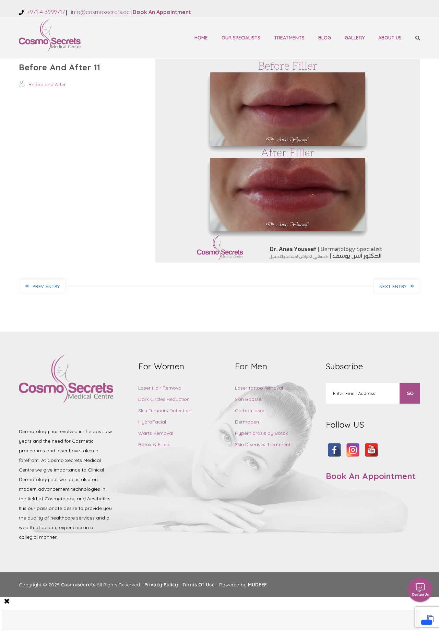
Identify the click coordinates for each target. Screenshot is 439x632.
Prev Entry (42, 286)
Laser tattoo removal (259, 388)
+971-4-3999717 (45, 12)
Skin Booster (249, 399)
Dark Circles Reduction (164, 399)
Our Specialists (241, 38)
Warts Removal (155, 433)
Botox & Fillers (154, 444)
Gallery (355, 38)
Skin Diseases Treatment (262, 444)
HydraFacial (152, 422)
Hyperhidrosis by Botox (261, 433)
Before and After (47, 84)
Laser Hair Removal (160, 388)
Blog (324, 38)
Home (201, 38)
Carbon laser (249, 410)
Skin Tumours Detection (164, 410)
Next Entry (396, 286)
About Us (390, 38)
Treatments (289, 38)
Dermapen (247, 422)
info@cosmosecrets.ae (100, 12)
